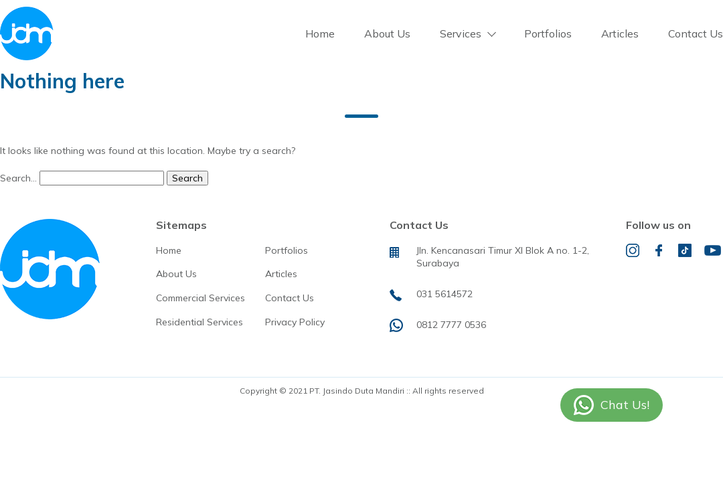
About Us (387, 33)
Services (460, 33)
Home (320, 33)
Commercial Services (200, 298)
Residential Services (199, 322)
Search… (18, 178)
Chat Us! (624, 404)
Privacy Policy (295, 322)
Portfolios (548, 33)
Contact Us (695, 33)
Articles (620, 33)
